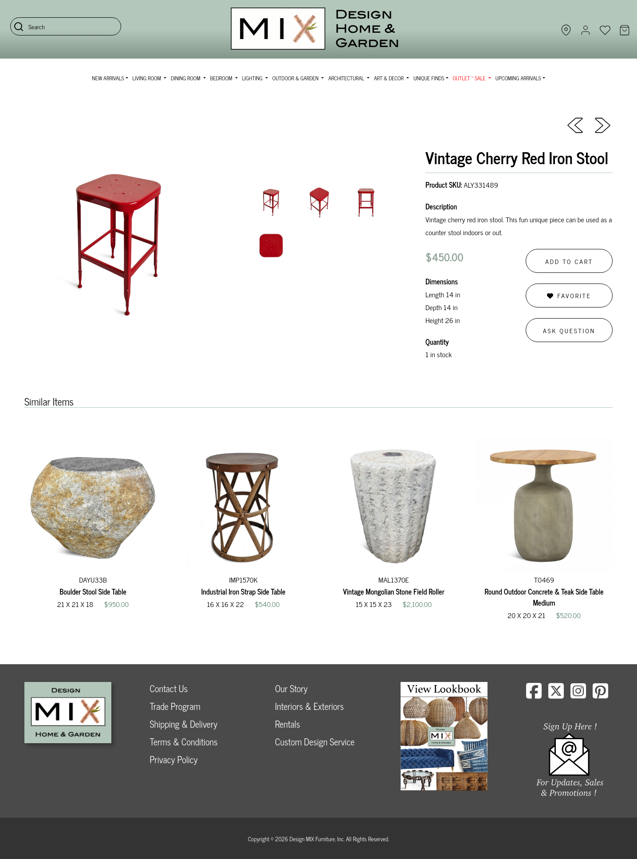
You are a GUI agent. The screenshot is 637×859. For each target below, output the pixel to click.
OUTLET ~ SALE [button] (470, 78)
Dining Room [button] (186, 78)
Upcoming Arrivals (518, 78)
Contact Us (169, 688)
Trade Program (175, 706)
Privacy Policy (174, 759)
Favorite (569, 295)
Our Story (291, 688)
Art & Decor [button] (389, 78)
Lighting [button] (253, 78)
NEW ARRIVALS (108, 78)
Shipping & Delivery (183, 724)
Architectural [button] (347, 78)
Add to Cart (569, 261)
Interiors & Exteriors (309, 706)
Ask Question (569, 330)
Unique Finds (428, 78)
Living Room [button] (147, 78)
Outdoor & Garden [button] (296, 78)
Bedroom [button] (222, 78)
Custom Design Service (314, 741)
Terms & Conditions (184, 741)
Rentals (287, 724)
